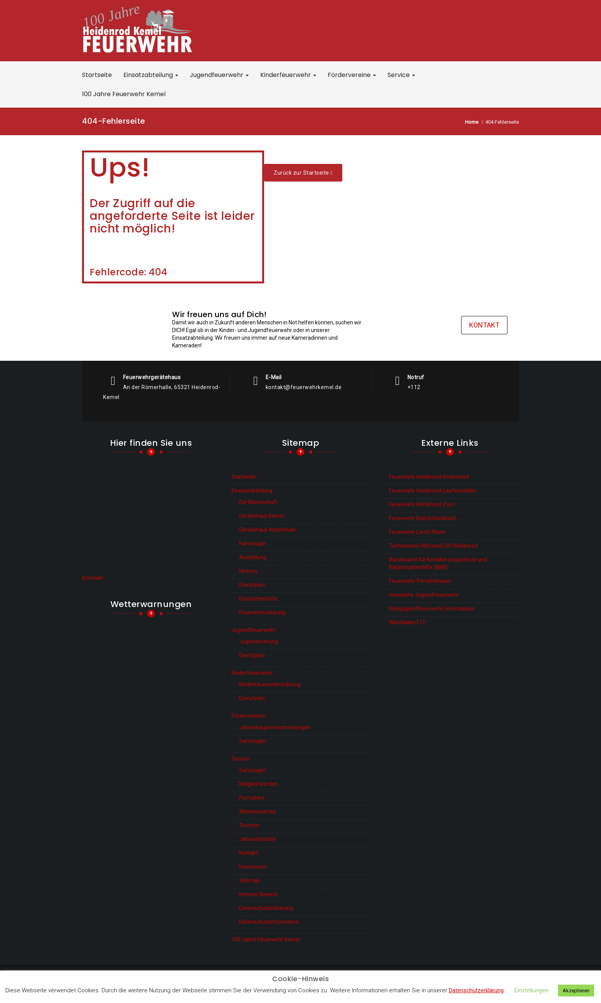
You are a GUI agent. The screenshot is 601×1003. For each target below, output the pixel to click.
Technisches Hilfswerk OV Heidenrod (433, 546)
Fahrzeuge (252, 543)
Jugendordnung (258, 641)
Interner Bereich (258, 894)
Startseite (97, 74)
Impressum (253, 867)
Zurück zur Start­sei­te (303, 173)
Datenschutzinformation (269, 922)
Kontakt (484, 325)
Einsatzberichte (258, 599)
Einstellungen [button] (531, 990)
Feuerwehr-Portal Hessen (420, 581)
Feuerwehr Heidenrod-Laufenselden (432, 491)
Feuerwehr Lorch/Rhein (417, 532)
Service (401, 74)
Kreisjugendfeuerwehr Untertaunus (432, 608)
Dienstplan (252, 585)
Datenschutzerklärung (266, 908)
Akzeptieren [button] (576, 990)
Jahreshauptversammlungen (274, 727)
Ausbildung (252, 557)
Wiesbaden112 (407, 622)
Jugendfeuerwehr (219, 74)
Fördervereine (352, 74)
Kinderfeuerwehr (288, 74)
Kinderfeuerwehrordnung (269, 684)
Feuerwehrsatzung (262, 612)
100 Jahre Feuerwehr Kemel (124, 94)
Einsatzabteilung (150, 74)
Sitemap (249, 880)
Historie (248, 571)
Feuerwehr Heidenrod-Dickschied (429, 477)
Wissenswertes (257, 811)
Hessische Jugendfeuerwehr (424, 595)
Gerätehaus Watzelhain (267, 530)
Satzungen (252, 741)
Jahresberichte (257, 839)
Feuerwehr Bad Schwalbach (422, 518)
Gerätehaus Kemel (261, 516)
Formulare (251, 798)
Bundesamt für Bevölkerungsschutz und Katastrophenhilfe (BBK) (438, 563)
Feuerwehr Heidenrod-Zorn (422, 504)
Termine (249, 825)
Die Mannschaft (258, 502)
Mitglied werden (258, 784)
